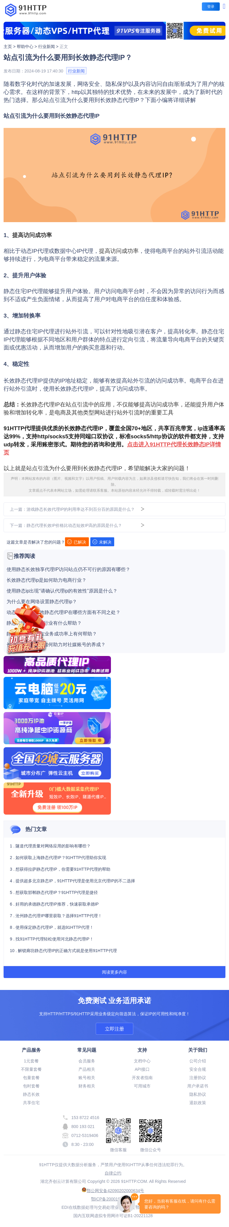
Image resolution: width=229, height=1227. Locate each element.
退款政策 (197, 1102)
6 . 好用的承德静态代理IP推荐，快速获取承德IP (54, 904)
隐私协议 (197, 1094)
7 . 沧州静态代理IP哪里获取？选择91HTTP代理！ (56, 915)
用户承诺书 (197, 1086)
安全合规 (197, 1069)
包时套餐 (31, 1086)
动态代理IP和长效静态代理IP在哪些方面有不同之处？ (63, 612)
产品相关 (86, 1069)
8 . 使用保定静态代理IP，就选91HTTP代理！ (52, 927)
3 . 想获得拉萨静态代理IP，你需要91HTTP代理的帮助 (60, 869)
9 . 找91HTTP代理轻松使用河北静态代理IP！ (52, 939)
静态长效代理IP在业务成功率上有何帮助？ (52, 634)
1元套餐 (31, 1061)
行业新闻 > (49, 46)
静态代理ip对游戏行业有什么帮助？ (44, 623)
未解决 (102, 541)
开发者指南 (142, 1077)
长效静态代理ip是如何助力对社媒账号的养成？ (56, 644)
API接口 (142, 1069)
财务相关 (86, 1086)
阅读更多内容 (114, 972)
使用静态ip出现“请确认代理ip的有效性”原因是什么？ (62, 591)
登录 (210, 6)
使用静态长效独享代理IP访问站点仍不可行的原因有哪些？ (68, 569)
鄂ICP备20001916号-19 (113, 1199)
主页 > (10, 46)
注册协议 (197, 1077)
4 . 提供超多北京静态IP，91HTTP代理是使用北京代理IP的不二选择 (72, 880)
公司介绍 (197, 1061)
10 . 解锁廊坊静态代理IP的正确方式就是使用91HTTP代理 (63, 950)
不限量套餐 (31, 1069)
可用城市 (142, 1086)
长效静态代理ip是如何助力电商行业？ (46, 580)
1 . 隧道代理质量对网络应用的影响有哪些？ (50, 846)
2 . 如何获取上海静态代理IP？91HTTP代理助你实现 (58, 857)
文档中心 (142, 1061)
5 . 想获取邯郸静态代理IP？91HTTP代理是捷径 (54, 892)
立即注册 (114, 1028)
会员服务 (86, 1061)
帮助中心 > (27, 46)
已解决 (76, 541)
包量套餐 (31, 1077)
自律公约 (113, 1173)
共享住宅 (31, 1102)
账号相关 (86, 1077)
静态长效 (31, 1094)
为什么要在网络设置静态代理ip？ (42, 601)
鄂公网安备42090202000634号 (113, 1190)
